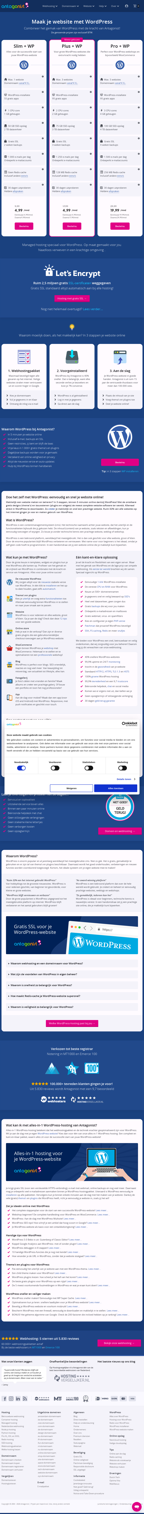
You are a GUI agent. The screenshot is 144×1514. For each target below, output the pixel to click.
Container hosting (10, 1421)
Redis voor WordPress (119, 1424)
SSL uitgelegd (79, 1471)
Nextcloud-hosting (118, 1441)
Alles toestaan (115, 788)
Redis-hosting (8, 1441)
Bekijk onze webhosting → (120, 1344)
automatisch (49, 589)
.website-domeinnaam (47, 1474)
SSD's (127, 597)
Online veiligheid (81, 1461)
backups (96, 607)
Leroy (5, 1386)
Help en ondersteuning (84, 1424)
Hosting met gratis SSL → (72, 299)
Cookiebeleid (79, 1481)
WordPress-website (48, 1134)
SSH (87, 631)
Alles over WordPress (119, 1417)
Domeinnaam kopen (11, 1464)
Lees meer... (102, 1211)
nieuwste (46, 583)
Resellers (77, 1441)
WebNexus (114, 1485)
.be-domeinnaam (45, 1421)
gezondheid (104, 667)
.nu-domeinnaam (45, 1450)
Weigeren (71, 788)
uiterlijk (26, 599)
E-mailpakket (43, 1487)
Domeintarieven (9, 1481)
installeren (51, 586)
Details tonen (124, 779)
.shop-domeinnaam (46, 1457)
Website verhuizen (118, 1465)
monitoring (114, 662)
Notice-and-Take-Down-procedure (89, 1494)
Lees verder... (93, 310)
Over (115, 6)
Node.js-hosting (9, 1431)
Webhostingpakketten (11, 1447)
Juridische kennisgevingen (108, 1505)
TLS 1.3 (116, 672)
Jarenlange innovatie (83, 1485)
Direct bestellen (80, 1421)
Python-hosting (8, 1434)
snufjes (121, 631)
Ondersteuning (125, 1505)
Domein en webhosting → (120, 832)
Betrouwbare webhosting (13, 1417)
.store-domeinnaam (46, 1467)
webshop (48, 649)
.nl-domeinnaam (45, 1447)
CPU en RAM (103, 587)
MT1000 (37, 1348)
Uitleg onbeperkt (81, 1491)
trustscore (123, 682)
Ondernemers (80, 1431)
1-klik (100, 582)
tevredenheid (99, 682)
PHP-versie (119, 621)
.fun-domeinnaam (46, 1444)
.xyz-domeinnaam (46, 1477)
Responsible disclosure (84, 1468)
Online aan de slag (118, 1455)
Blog (75, 1417)
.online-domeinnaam (47, 1454)
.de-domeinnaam (45, 1431)
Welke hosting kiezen (11, 1450)
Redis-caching (116, 1458)
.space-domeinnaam (47, 1464)
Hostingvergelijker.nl (62, 1369)
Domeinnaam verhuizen (12, 1471)
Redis (105, 631)
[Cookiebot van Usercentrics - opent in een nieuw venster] (124, 724)
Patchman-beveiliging (83, 1464)
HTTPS (108, 672)
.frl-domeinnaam (45, 1441)
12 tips (63, 619)
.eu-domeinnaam (45, 1437)
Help (102, 6)
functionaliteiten (54, 599)
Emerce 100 (53, 1348)
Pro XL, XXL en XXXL (11, 1437)
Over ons (78, 1434)
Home (76, 1427)
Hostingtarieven (9, 1485)
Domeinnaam (70, 6)
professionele (45, 655)
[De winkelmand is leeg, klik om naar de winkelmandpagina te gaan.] (136, 6)
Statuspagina (79, 1444)
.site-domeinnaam (46, 1460)
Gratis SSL (78, 1458)
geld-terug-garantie (105, 701)
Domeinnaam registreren (13, 1468)
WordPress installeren (119, 1427)
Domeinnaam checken (11, 1461)
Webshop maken (117, 1468)
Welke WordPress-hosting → (72, 1024)
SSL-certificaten (80, 283)
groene (95, 677)
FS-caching (95, 631)
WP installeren (130, 472)
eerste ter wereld (101, 569)
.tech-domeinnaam (46, 1470)
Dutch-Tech (115, 1478)
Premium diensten (82, 1437)
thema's (22, 1199)
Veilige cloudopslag (118, 1444)
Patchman (90, 626)
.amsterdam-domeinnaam (49, 1417)
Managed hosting (9, 1424)
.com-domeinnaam (46, 1427)
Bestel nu (24, 226)
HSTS (126, 672)
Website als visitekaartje (120, 1461)
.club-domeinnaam (46, 1424)
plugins (34, 1199)
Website (88, 6)
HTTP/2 (100, 672)
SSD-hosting (7, 1444)
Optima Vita (115, 1482)
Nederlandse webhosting (13, 1427)
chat (109, 687)
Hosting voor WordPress (120, 1421)
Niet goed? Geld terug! (83, 1488)
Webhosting (49, 6)
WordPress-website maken (121, 1431)
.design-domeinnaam (47, 1434)
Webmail (77, 1447)
